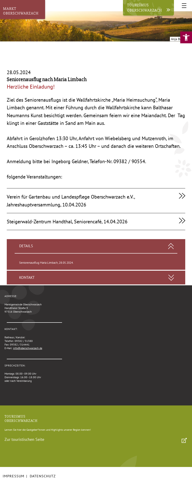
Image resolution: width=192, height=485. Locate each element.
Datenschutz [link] (43, 476)
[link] (186, 37)
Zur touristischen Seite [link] (24, 439)
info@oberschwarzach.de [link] (27, 348)
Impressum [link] (13, 476)
